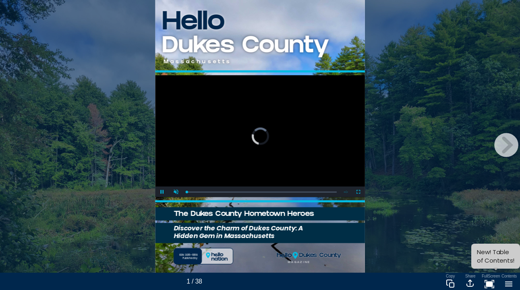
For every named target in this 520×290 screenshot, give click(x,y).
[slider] (261, 192)
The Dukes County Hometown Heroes (244, 214)
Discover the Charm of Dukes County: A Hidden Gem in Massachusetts (238, 231)
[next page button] (506, 145)
